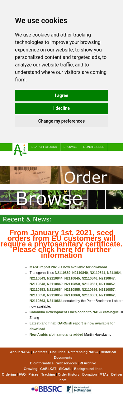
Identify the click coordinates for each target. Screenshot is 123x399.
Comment (39, 161)
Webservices (66, 363)
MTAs (104, 374)
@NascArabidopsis (100, 154)
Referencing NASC (83, 352)
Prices (37, 154)
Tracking (48, 374)
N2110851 (89, 284)
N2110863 (37, 301)
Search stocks (44, 146)
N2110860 (72, 295)
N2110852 (107, 284)
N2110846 (89, 278)
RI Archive (88, 363)
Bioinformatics (42, 363)
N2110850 (72, 284)
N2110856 (89, 289)
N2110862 (107, 295)
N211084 (114, 273)
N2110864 (55, 301)
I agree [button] (61, 95)
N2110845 (72, 278)
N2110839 (62, 273)
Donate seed (94, 146)
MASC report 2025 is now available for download (68, 267)
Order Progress (63, 154)
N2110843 (37, 278)
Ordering (9, 374)
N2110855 (72, 289)
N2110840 (80, 273)
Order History (69, 374)
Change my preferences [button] (61, 121)
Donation (89, 374)
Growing (30, 369)
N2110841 (97, 273)
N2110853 (37, 289)
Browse (70, 146)
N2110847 (107, 278)
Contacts (40, 352)
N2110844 (55, 278)
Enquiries (57, 352)
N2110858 (37, 295)
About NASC (20, 352)
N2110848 (37, 284)
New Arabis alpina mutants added (56, 334)
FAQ (22, 374)
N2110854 (55, 289)
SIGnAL (65, 369)
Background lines (88, 369)
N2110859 (55, 295)
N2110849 (55, 284)
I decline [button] (61, 108)
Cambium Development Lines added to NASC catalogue (74, 312)
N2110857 (107, 289)
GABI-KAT (48, 369)
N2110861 (89, 295)
